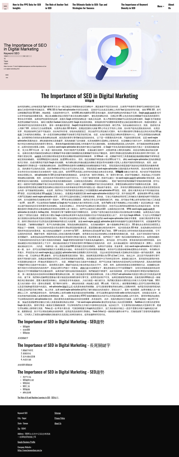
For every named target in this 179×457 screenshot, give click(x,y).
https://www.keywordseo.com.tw (30, 450)
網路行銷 (84, 267)
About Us (171, 6)
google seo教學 (151, 112)
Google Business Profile (26, 442)
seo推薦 (97, 221)
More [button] (159, 6)
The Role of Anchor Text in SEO (56, 6)
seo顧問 (132, 177)
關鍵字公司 (67, 286)
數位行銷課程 (56, 252)
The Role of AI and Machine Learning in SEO (34, 397)
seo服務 (38, 156)
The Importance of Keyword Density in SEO (134, 6)
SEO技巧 (54, 397)
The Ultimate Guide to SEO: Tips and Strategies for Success (89, 6)
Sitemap (58, 413)
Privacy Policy (60, 418)
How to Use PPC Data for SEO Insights (27, 6)
